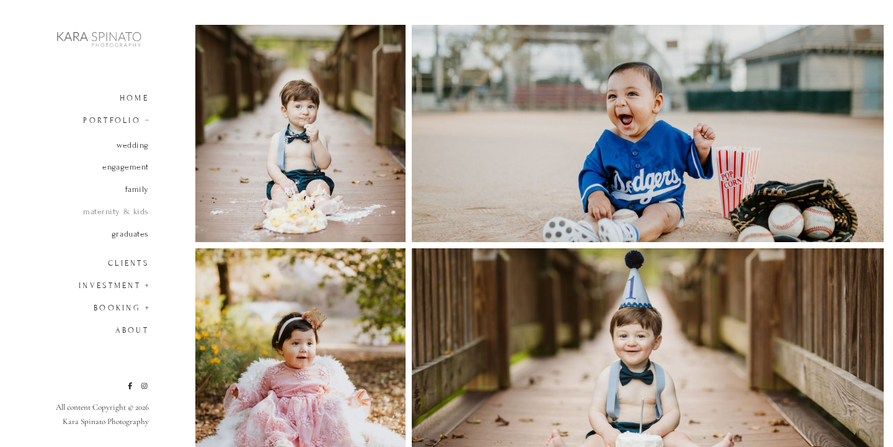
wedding (133, 145)
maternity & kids (116, 212)
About (132, 330)
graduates (130, 234)
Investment (110, 286)
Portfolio (112, 120)
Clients (128, 263)
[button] (143, 119)
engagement (125, 167)
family (137, 189)
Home (134, 98)
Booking (117, 308)
